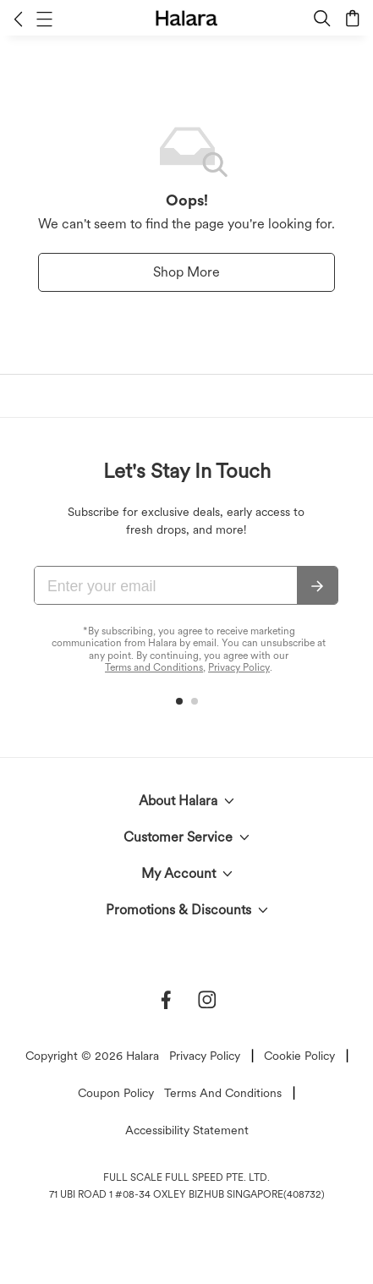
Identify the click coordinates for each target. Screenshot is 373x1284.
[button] (18, 18)
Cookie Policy (299, 1055)
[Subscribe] (317, 586)
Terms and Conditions (154, 667)
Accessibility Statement (187, 1130)
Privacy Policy (239, 667)
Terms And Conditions (223, 1093)
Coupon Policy (116, 1093)
